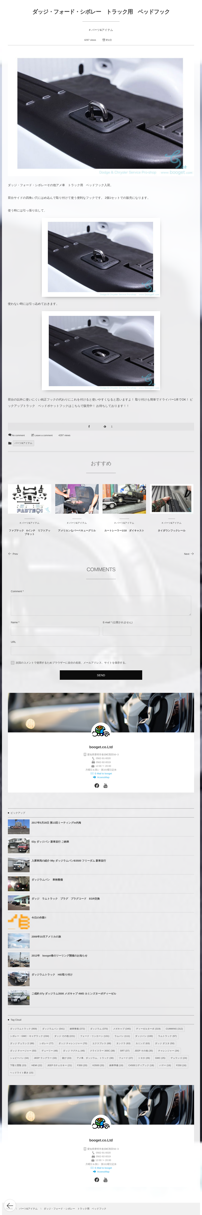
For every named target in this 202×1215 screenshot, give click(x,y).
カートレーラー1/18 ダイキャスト (124, 533)
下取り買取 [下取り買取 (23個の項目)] (18, 1065)
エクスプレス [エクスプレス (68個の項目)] (101, 1043)
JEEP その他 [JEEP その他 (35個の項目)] (144, 1051)
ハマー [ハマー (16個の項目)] (165, 1065)
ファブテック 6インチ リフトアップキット (29, 535)
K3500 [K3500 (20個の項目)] (98, 1065)
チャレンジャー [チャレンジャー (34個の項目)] (168, 1051)
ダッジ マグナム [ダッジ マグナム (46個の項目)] (74, 1051)
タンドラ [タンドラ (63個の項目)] (123, 1043)
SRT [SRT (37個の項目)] (125, 1051)
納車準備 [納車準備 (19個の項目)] (116, 1065)
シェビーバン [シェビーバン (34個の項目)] (19, 1058)
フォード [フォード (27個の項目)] (126, 1058)
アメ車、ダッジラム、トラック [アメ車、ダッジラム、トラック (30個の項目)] (95, 1058)
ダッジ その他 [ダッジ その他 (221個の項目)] (64, 1036)
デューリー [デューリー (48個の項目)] (49, 1051)
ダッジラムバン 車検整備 (47, 879)
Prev (13, 553)
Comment (16, 591)
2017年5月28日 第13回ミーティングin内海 (56, 822)
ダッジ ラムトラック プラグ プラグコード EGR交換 (66, 898)
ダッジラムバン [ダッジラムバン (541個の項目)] (53, 1029)
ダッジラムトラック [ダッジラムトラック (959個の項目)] (23, 1029)
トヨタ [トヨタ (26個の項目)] (144, 1058)
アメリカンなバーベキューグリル (77, 533)
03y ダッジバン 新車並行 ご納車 (50, 841)
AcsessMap (102, 777)
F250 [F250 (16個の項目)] (181, 1065)
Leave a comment (43, 435)
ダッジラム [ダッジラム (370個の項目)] (99, 1029)
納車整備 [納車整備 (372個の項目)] (77, 1029)
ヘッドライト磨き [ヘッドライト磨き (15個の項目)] (21, 1073)
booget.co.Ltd (101, 747)
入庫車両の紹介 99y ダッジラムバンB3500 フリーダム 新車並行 (69, 860)
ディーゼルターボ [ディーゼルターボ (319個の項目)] (148, 1029)
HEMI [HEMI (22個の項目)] (37, 1065)
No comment (18, 435)
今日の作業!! (39, 917)
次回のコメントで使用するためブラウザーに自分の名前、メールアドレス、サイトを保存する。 (72, 662)
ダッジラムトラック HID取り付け (52, 974)
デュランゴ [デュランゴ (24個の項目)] (179, 1058)
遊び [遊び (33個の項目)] (66, 1058)
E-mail (106, 622)
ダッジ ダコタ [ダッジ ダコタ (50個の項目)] (165, 1043)
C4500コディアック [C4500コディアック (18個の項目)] (141, 1065)
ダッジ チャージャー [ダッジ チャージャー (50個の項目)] (23, 1051)
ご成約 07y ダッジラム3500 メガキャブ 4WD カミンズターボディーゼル (74, 993)
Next (189, 553)
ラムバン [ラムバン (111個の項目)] (122, 1036)
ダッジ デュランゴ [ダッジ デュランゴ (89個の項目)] (22, 1043)
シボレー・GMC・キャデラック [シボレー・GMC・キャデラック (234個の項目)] (29, 1036)
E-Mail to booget (103, 773)
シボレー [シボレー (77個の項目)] (46, 1043)
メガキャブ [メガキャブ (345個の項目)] (122, 1029)
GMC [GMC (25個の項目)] (160, 1058)
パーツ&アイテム (102, 29)
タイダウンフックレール (171, 533)
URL (13, 641)
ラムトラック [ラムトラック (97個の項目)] (167, 1036)
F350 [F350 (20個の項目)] (82, 1065)
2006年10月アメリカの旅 (46, 936)
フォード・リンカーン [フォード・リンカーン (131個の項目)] (94, 1036)
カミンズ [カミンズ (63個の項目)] (143, 1043)
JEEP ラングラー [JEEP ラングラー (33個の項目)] (45, 1058)
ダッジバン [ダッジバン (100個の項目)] (144, 1036)
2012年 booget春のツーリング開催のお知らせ (59, 955)
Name (14, 622)
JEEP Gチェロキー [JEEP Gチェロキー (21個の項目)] (59, 1065)
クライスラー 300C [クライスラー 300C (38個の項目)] (102, 1051)
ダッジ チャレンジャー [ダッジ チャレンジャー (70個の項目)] (73, 1043)
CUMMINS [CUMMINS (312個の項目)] (174, 1029)
